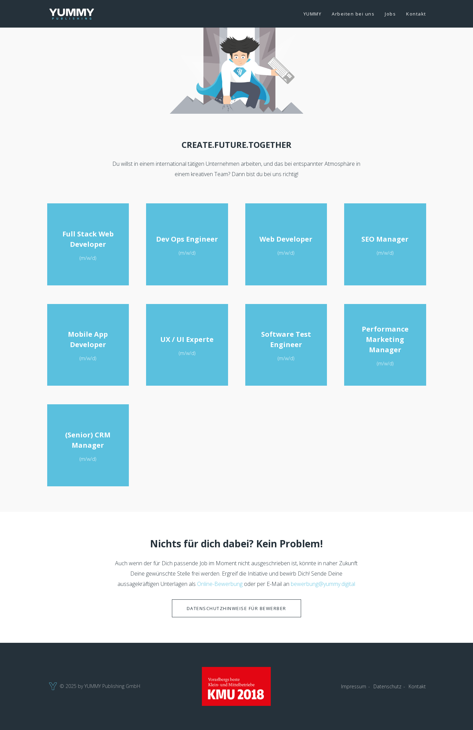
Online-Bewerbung (220, 584)
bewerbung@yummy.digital (323, 584)
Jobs (390, 14)
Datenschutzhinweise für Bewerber (236, 608)
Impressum (353, 686)
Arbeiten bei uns (353, 14)
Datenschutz (387, 686)
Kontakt (416, 14)
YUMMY (313, 14)
